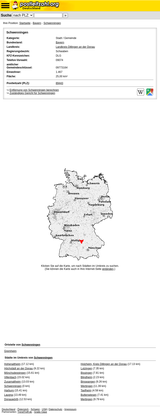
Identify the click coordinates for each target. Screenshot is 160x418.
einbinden (107, 269)
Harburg (9, 390)
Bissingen (86, 372)
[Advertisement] (80, 133)
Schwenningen (52, 23)
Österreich (23, 409)
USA (44, 409)
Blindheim (86, 377)
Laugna (8, 394)
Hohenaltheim (12, 364)
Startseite (24, 23)
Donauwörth (11, 399)
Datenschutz (55, 409)
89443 (59, 83)
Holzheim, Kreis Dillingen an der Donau (104, 364)
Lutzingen (86, 368)
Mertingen (86, 399)
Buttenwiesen (89, 394)
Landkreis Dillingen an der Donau (75, 46)
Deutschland (8, 409)
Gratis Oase (40, 412)
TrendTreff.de (24, 412)
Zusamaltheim (12, 381)
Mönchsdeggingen (15, 372)
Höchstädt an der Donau (18, 368)
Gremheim (10, 351)
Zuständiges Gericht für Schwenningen (32, 93)
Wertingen (87, 386)
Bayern (37, 23)
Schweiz (35, 409)
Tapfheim (86, 390)
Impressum (70, 409)
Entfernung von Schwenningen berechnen (34, 90)
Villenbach (10, 377)
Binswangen (88, 381)
